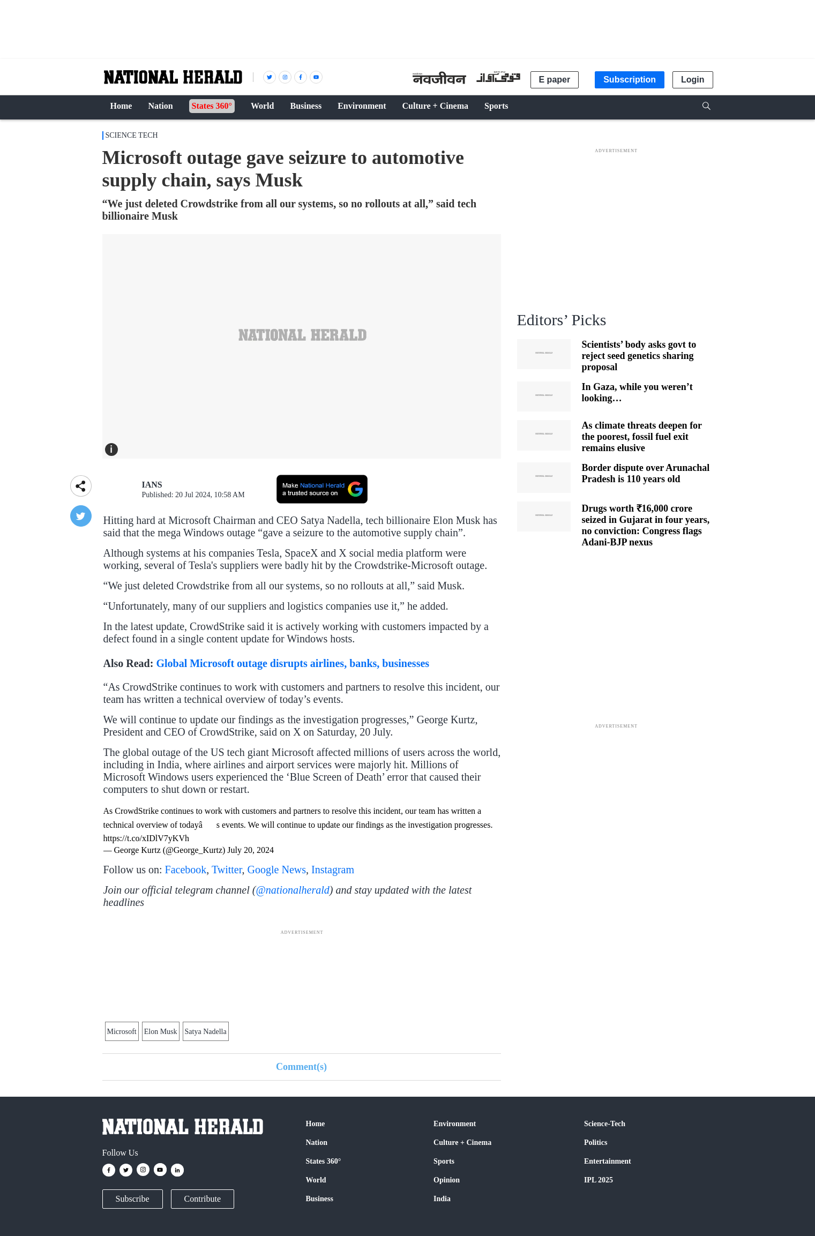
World (316, 1180)
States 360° (323, 1161)
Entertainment (607, 1161)
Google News (277, 869)
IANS (152, 484)
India (442, 1199)
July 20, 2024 (250, 850)
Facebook (186, 869)
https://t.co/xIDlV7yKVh (146, 838)
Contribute (202, 1198)
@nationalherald (292, 890)
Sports (443, 1161)
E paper (555, 79)
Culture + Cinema (462, 1142)
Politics (596, 1142)
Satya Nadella (206, 1032)
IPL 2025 (598, 1180)
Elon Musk (160, 1032)
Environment (454, 1124)
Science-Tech (604, 1124)
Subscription (629, 79)
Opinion (446, 1180)
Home (315, 1124)
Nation (316, 1142)
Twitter (227, 869)
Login (693, 79)
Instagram (332, 869)
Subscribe (132, 1198)
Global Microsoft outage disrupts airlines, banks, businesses (292, 663)
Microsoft (122, 1032)
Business (319, 1199)
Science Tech (132, 135)
